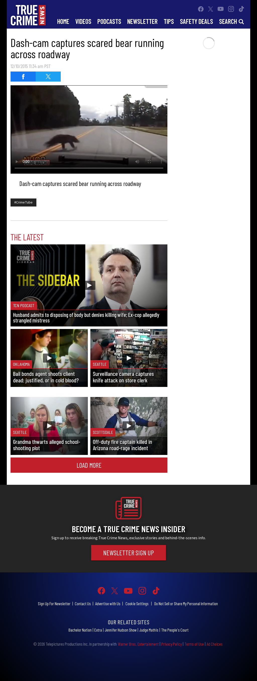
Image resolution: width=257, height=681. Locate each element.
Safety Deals (196, 21)
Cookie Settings (137, 603)
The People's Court (174, 629)
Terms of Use (194, 643)
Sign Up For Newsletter (54, 603)
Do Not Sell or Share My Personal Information (186, 603)
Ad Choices (215, 643)
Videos (83, 21)
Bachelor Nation (80, 629)
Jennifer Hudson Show (121, 629)
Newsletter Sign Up (128, 553)
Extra (98, 629)
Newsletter (142, 21)
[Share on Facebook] (23, 77)
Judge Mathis (148, 629)
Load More (89, 465)
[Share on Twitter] (48, 77)
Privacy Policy (171, 643)
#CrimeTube (23, 202)
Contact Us (83, 603)
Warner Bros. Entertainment (138, 643)
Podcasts (109, 21)
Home (63, 21)
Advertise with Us (107, 603)
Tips (169, 21)
